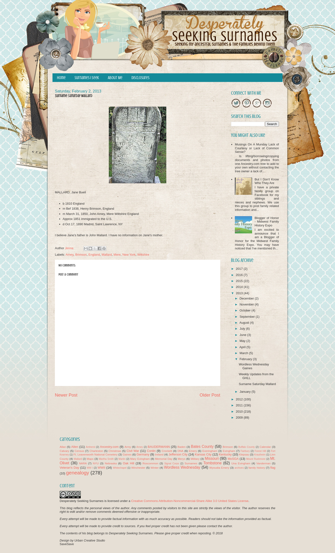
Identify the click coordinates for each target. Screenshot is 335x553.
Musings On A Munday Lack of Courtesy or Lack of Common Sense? (257, 148)
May (243, 341)
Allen (74, 447)
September (248, 316)
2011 (240, 405)
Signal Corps (171, 463)
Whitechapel (120, 468)
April (243, 347)
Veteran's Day (69, 467)
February (246, 359)
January (246, 391)
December (247, 298)
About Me (115, 77)
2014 (240, 287)
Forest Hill (260, 451)
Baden (182, 446)
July (243, 328)
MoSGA (233, 459)
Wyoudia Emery (219, 467)
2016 (240, 275)
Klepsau (244, 454)
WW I (90, 468)
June (243, 335)
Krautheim (260, 454)
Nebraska (111, 463)
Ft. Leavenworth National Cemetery (95, 454)
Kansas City (203, 454)
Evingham (229, 450)
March (244, 353)
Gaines (127, 454)
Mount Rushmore (255, 459)
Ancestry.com (109, 447)
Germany (143, 454)
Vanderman (263, 463)
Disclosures (141, 77)
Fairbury (245, 451)
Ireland (159, 454)
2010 (240, 411)
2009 (240, 417)
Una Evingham (240, 463)
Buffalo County (246, 447)
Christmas (115, 450)
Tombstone (212, 463)
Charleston (96, 450)
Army (127, 446)
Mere (117, 254)
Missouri (212, 458)
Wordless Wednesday (182, 467)
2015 (240, 281)
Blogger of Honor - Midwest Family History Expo (266, 221)
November (247, 304)
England (94, 254)
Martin (122, 459)
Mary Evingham (140, 458)
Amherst (90, 447)
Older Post (210, 395)
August (244, 322)
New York (129, 254)
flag (272, 467)
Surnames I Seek (87, 77)
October (246, 310)
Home (61, 77)
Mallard (107, 254)
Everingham (209, 450)
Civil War (133, 451)
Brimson (81, 254)
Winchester (138, 467)
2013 (240, 293)
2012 (240, 399)
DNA (181, 450)
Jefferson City (177, 454)
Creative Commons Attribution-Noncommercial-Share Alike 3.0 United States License (189, 501)
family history (256, 467)
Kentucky (225, 454)
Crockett (167, 450)
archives (239, 468)
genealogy (77, 472)
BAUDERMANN (159, 447)
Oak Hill (128, 463)
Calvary (64, 450)
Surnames (191, 463)
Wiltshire (143, 254)
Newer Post (66, 395)
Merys (181, 458)
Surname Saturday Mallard (257, 384)
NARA (83, 463)
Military (195, 458)
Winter (154, 467)
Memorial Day (164, 458)
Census (79, 450)
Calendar (265, 446)
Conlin (151, 451)
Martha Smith (106, 459)
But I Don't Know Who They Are (266, 181)
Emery (193, 450)
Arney (70, 254)
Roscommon (150, 463)
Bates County (202, 446)
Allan (63, 446)
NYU (96, 463)
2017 (240, 269)
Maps (90, 458)
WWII (101, 467)
